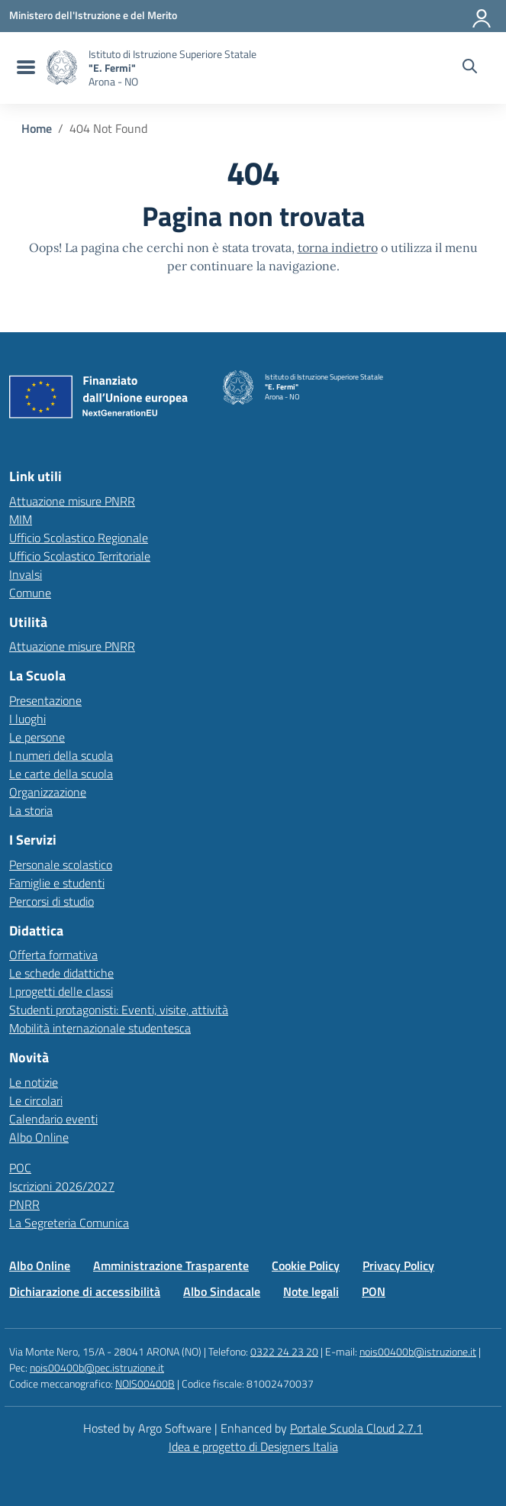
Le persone (37, 737)
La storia (31, 810)
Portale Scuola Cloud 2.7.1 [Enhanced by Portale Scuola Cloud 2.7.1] (356, 1428)
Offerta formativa (53, 954)
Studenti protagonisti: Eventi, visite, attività (118, 1009)
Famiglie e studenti (57, 883)
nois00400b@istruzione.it (417, 1351)
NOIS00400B (145, 1383)
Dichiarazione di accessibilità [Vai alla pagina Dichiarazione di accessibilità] (84, 1291)
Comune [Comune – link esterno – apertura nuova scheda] (30, 592)
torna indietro (338, 247)
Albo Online (39, 1137)
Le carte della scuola (61, 773)
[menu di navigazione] (24, 68)
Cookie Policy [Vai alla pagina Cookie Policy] (306, 1265)
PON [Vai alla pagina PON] (373, 1291)
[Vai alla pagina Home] (36, 128)
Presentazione (45, 700)
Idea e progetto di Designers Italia (253, 1446)
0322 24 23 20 (284, 1351)
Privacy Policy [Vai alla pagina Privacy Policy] (398, 1265)
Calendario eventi (53, 1119)
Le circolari (36, 1100)
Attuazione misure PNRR (72, 501)
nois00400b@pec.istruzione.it (97, 1367)
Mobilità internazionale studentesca (100, 1028)
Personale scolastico (60, 864)
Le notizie (33, 1082)
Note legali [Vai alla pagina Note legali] (311, 1291)
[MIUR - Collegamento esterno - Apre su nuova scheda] (93, 15)
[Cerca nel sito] (470, 68)
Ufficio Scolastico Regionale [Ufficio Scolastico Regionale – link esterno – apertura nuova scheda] (78, 537)
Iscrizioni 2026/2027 (61, 1186)
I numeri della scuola (61, 755)
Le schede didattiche (61, 973)
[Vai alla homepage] (62, 67)
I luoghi (27, 718)
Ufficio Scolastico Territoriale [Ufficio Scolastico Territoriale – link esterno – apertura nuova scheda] (79, 556)
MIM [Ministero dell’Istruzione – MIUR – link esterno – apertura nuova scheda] (20, 519)
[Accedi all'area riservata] (482, 15)
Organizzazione (47, 792)
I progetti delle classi (61, 991)
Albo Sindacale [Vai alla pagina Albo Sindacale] (221, 1291)
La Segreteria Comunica (69, 1223)
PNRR (24, 1204)
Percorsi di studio (51, 901)
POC (20, 1168)
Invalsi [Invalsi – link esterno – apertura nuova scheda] (25, 574)
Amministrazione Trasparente (171, 1265)
